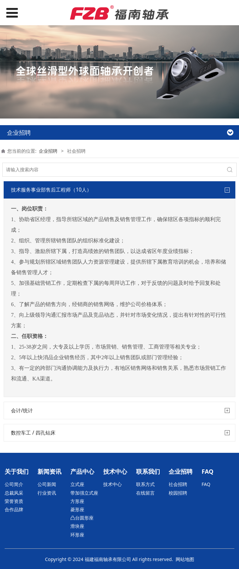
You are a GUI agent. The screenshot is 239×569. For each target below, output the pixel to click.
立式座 (77, 484)
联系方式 (145, 484)
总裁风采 (14, 493)
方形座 (77, 501)
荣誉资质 (14, 501)
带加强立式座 (84, 493)
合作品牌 (14, 509)
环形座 (77, 534)
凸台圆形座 (82, 518)
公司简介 (14, 484)
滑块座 (77, 526)
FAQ (205, 484)
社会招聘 (178, 484)
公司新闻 (47, 484)
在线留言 (145, 493)
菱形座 (77, 509)
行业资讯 (47, 493)
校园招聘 (178, 493)
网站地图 (185, 559)
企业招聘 (48, 151)
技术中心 (112, 484)
